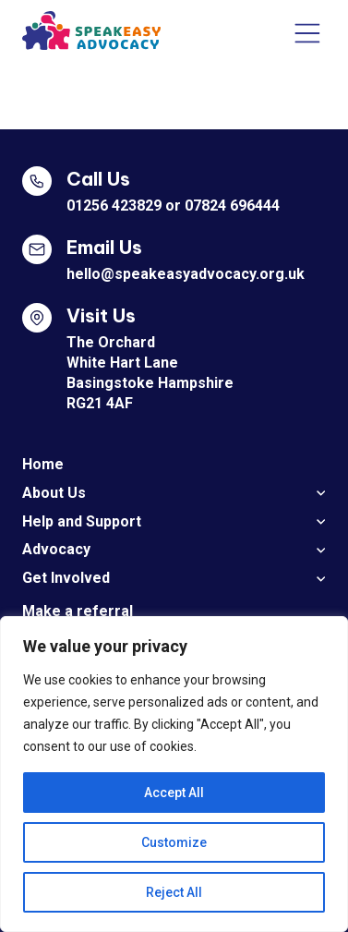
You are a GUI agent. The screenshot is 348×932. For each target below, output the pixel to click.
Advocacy (56, 549)
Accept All (174, 792)
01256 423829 (114, 205)
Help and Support (81, 521)
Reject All (174, 892)
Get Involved (66, 578)
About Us (54, 493)
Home (43, 464)
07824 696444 (232, 205)
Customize (174, 842)
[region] (174, 774)
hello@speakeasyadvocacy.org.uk (185, 274)
